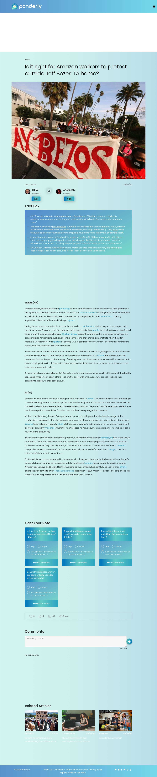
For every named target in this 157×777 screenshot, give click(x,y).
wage (112, 449)
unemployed (106, 437)
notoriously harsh (88, 312)
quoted (57, 341)
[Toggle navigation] (154, 6)
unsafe (95, 330)
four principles (59, 226)
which (60, 424)
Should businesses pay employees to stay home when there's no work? (76, 739)
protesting (64, 308)
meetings (50, 428)
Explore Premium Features (73, 772)
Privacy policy (95, 769)
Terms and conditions (77, 769)
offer (115, 229)
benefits (88, 463)
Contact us (59, 769)
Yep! (33, 546)
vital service (88, 326)
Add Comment (41, 562)
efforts (123, 467)
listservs (29, 424)
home (90, 398)
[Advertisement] (78, 32)
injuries (71, 320)
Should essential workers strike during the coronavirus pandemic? (40, 739)
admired (121, 445)
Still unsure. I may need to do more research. (43, 553)
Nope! (44, 546)
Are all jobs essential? (110, 738)
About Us (48, 769)
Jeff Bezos (35, 216)
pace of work (106, 316)
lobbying (115, 247)
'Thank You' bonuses (64, 470)
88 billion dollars (69, 334)
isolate (100, 355)
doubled (62, 237)
